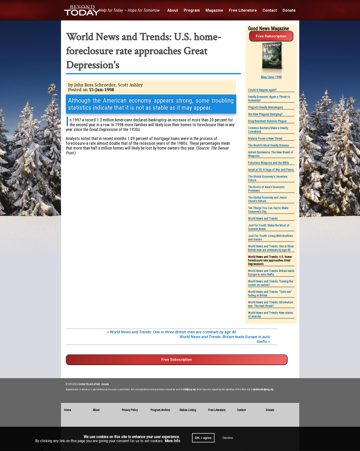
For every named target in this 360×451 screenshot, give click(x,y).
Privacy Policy (130, 410)
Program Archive (160, 410)
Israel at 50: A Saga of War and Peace (271, 169)
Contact (241, 410)
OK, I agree (203, 438)
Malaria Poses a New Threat (265, 138)
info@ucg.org (189, 389)
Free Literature (216, 410)
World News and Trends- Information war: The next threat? (270, 304)
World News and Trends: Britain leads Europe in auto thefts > (224, 339)
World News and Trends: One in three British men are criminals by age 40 (271, 248)
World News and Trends (263, 218)
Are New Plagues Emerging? (265, 114)
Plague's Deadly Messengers (265, 107)
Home (67, 410)
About (96, 410)
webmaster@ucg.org (263, 389)
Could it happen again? (262, 90)
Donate (270, 410)
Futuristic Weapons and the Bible (268, 163)
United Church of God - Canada (93, 384)
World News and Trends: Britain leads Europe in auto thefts (271, 272)
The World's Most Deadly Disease (268, 145)
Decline (228, 438)
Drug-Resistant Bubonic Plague (267, 121)
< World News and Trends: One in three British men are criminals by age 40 (171, 332)
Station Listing (187, 410)
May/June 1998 (271, 77)
